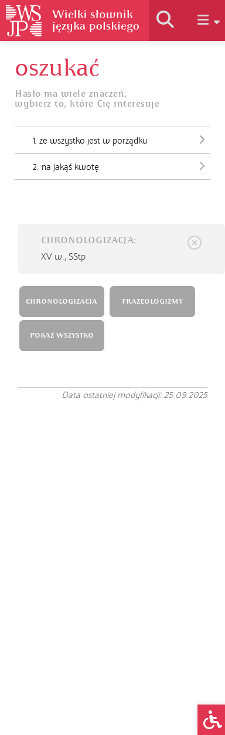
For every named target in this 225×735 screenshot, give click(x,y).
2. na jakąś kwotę (121, 165)
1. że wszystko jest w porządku (121, 139)
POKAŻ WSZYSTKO (62, 335)
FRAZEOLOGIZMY (152, 301)
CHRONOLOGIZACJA (61, 301)
